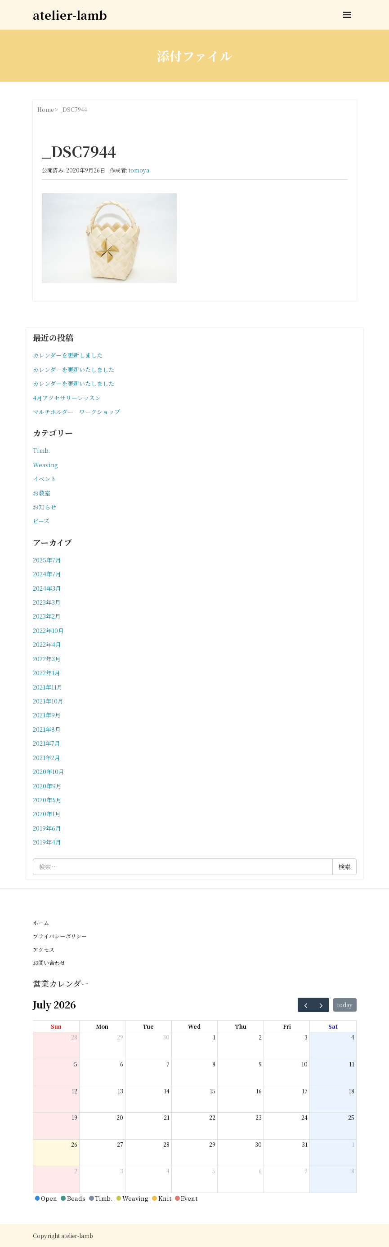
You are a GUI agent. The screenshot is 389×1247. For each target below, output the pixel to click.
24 (304, 1117)
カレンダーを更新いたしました (73, 369)
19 (74, 1117)
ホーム (41, 922)
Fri (287, 1026)
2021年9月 (47, 715)
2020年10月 (48, 771)
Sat (333, 1026)
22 (212, 1117)
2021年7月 (46, 743)
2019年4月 (47, 842)
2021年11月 (48, 687)
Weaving (45, 464)
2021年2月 (46, 757)
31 (305, 1144)
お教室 (41, 493)
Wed (194, 1026)
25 (351, 1117)
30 (166, 1037)
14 (167, 1091)
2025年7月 (47, 560)
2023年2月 (47, 616)
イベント (44, 478)
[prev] (306, 1005)
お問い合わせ (49, 962)
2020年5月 (47, 800)
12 (74, 1091)
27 (120, 1144)
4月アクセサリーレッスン (67, 398)
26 (74, 1144)
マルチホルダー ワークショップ (76, 411)
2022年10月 (48, 630)
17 (305, 1091)
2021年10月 (48, 701)
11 (351, 1064)
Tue (148, 1026)
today (345, 1004)
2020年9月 (47, 786)
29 (120, 1037)
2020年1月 (47, 813)
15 (212, 1091)
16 (259, 1091)
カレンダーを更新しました (68, 355)
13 (120, 1091)
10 (304, 1064)
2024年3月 (47, 588)
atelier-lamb (70, 14)
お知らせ (44, 507)
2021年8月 (47, 729)
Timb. (41, 450)
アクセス (43, 949)
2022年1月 (46, 672)
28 (74, 1037)
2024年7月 (47, 574)
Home (45, 109)
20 (119, 1117)
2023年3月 (47, 602)
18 (351, 1091)
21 (167, 1117)
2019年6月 (47, 828)
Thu (240, 1026)
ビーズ (41, 521)
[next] (321, 1005)
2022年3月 (47, 658)
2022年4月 (47, 644)
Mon (102, 1026)
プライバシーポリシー (60, 936)
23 (258, 1117)
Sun (56, 1026)
